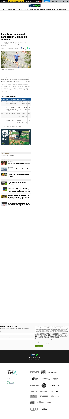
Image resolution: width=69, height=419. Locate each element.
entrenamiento (10, 155)
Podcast (5, 9)
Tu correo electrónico (5, 337)
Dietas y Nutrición (34, 9)
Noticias (42, 9)
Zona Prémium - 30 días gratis (16, 1)
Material (48, 9)
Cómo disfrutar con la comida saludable (17, 183)
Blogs (53, 9)
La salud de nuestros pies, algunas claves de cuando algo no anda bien (19, 204)
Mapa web (42, 359)
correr (3, 155)
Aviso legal (38, 359)
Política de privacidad (32, 359)
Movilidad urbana (61, 9)
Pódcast (4, 188)
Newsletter (28, 1)
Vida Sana (25, 9)
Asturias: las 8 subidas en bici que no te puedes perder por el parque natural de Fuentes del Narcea (18, 197)
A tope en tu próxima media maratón (18, 169)
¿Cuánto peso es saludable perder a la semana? (18, 175)
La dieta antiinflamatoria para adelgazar (19, 163)
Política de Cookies (45, 330)
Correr (2, 32)
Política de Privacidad (38, 334)
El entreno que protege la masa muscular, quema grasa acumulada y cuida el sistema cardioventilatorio (19, 189)
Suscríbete (47, 1)
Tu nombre (2, 331)
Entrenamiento (17, 9)
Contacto (26, 359)
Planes (10, 9)
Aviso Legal (63, 329)
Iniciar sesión (54, 1)
